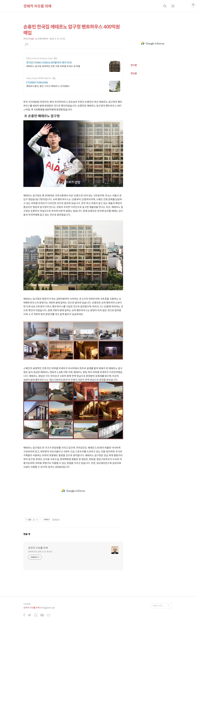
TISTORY (27, 642)
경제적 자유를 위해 (37, 6)
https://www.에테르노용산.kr (38, 78)
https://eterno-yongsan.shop (39, 58)
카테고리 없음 (28, 38)
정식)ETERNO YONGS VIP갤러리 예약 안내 (49, 62)
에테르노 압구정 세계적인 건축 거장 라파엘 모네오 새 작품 (53, 66)
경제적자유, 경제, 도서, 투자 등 (40, 589)
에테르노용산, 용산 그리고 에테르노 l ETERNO (47, 86)
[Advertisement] (73, 338)
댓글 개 (26, 572)
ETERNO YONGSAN (37, 82)
